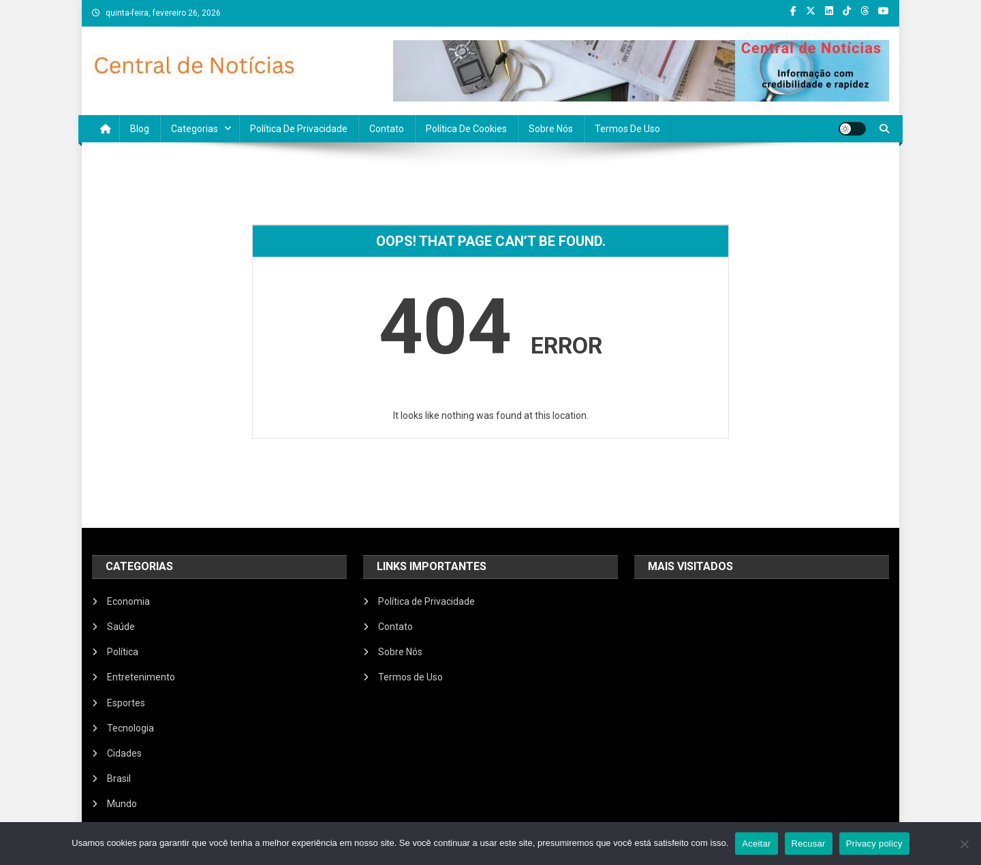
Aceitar (756, 843)
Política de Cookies (466, 128)
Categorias (194, 128)
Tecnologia (130, 728)
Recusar (809, 843)
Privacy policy (874, 843)
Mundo (122, 803)
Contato (386, 128)
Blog (139, 128)
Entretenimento (141, 677)
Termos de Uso (627, 128)
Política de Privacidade (298, 128)
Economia (128, 601)
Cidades (124, 753)
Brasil (119, 778)
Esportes (126, 702)
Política (122, 651)
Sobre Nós (551, 128)
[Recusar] (964, 844)
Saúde (121, 626)
